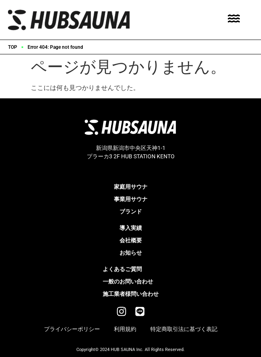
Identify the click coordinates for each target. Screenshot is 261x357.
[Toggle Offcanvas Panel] (234, 19)
